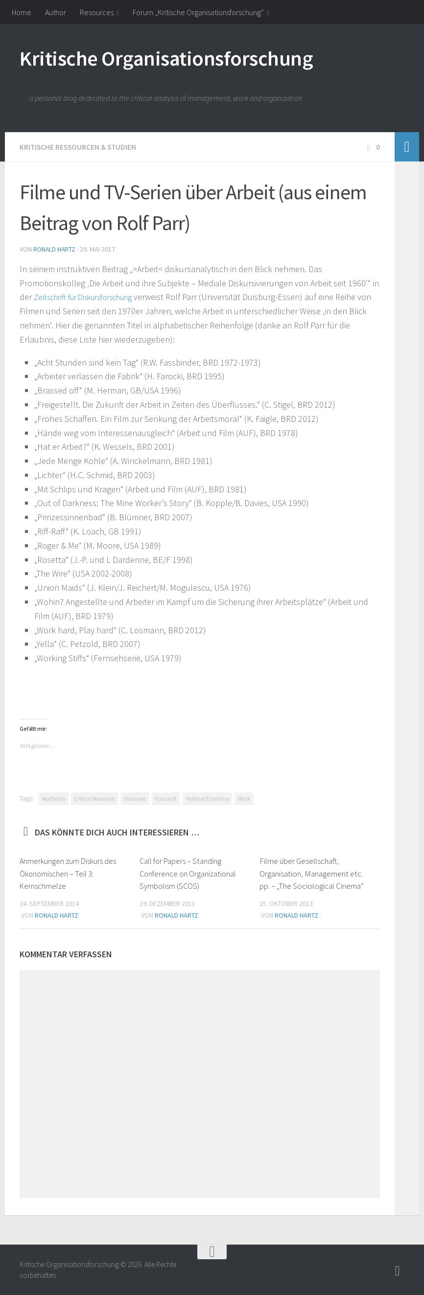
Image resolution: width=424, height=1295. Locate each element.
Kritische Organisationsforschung (166, 58)
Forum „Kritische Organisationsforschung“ (198, 12)
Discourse (135, 797)
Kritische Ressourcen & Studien (80, 147)
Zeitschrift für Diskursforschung (91, 295)
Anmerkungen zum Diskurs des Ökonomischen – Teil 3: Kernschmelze (69, 872)
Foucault (166, 797)
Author (55, 12)
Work (244, 797)
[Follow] (397, 1270)
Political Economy (207, 797)
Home (21, 12)
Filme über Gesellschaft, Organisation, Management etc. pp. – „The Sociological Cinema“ (311, 872)
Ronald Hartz (55, 248)
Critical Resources (94, 797)
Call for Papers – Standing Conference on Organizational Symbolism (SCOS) (189, 872)
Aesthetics (53, 797)
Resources (97, 12)
